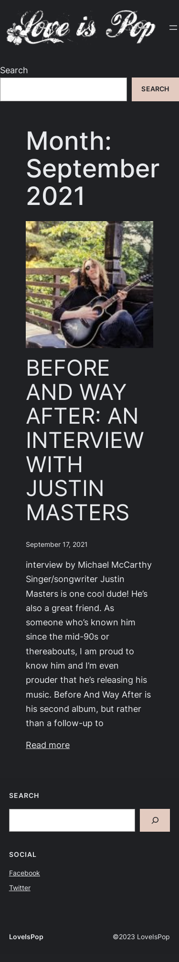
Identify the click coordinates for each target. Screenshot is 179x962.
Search (14, 70)
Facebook (24, 873)
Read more (48, 745)
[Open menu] (173, 27)
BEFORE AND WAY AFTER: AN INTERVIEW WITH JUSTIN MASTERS (85, 440)
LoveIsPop (26, 937)
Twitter (20, 888)
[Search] (155, 820)
